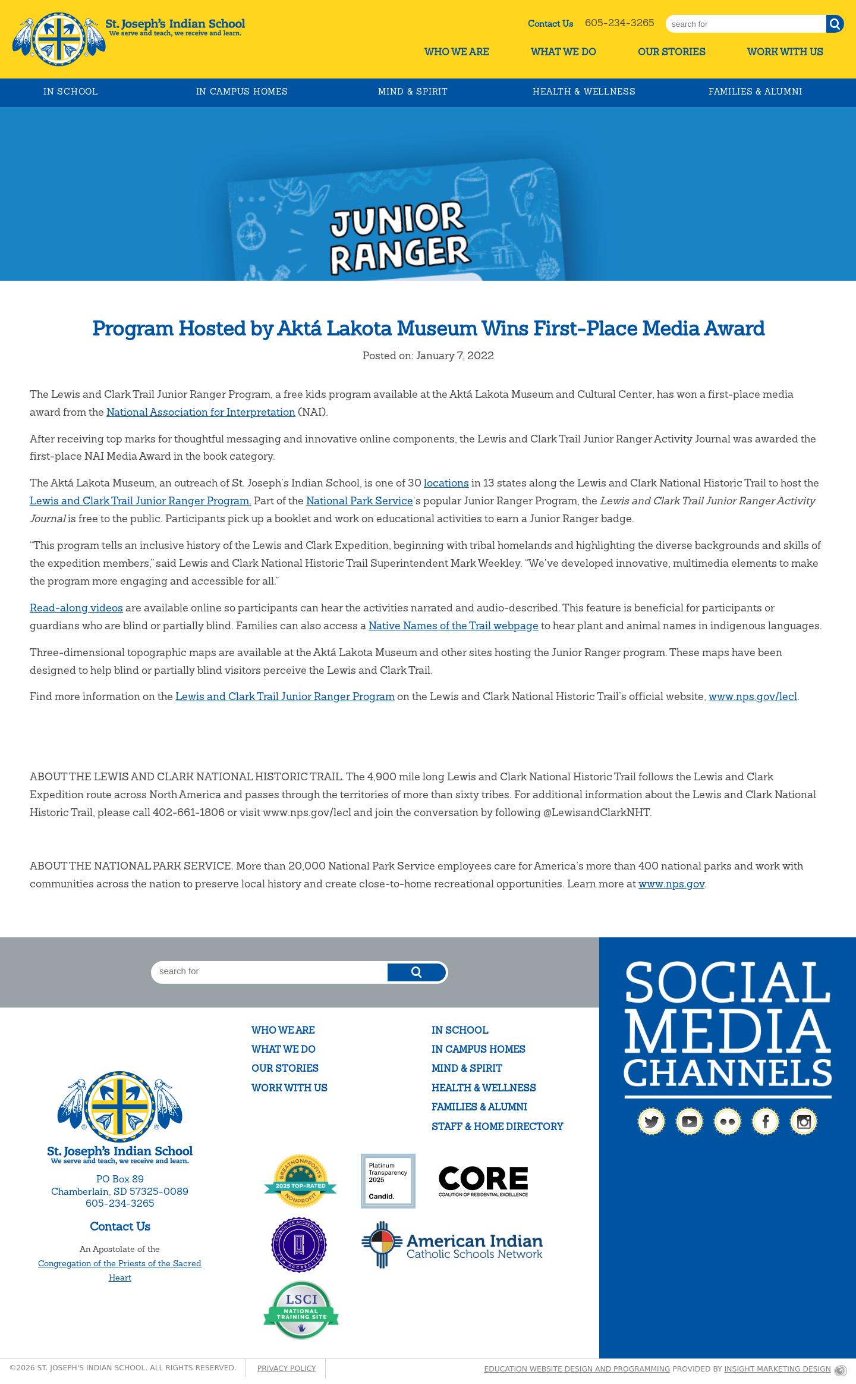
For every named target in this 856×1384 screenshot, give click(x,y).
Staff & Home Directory (497, 1127)
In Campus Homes (242, 91)
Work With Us (785, 52)
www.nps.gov (671, 883)
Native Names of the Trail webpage (454, 625)
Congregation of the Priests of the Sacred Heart (120, 1270)
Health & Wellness (584, 91)
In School (70, 91)
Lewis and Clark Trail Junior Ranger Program (285, 696)
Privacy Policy (286, 1368)
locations (446, 482)
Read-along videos (76, 607)
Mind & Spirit (413, 91)
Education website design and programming (577, 1369)
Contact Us (550, 23)
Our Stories (672, 52)
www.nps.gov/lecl (753, 696)
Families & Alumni (755, 91)
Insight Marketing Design (778, 1369)
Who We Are (456, 52)
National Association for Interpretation (200, 412)
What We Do (563, 52)
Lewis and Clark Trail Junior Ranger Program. (140, 500)
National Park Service (359, 500)
